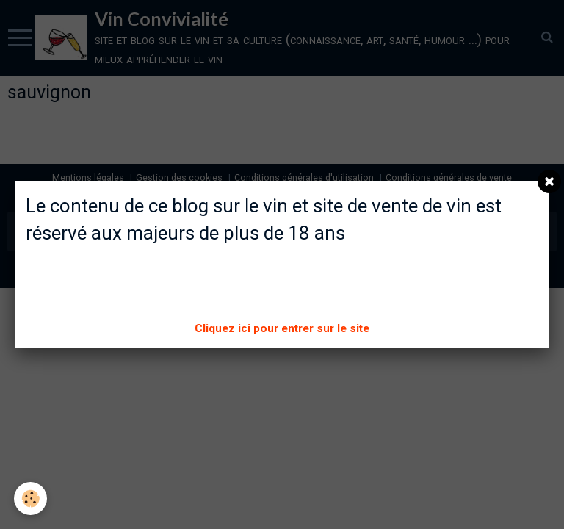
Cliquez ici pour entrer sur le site (282, 328)
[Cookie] (31, 498)
